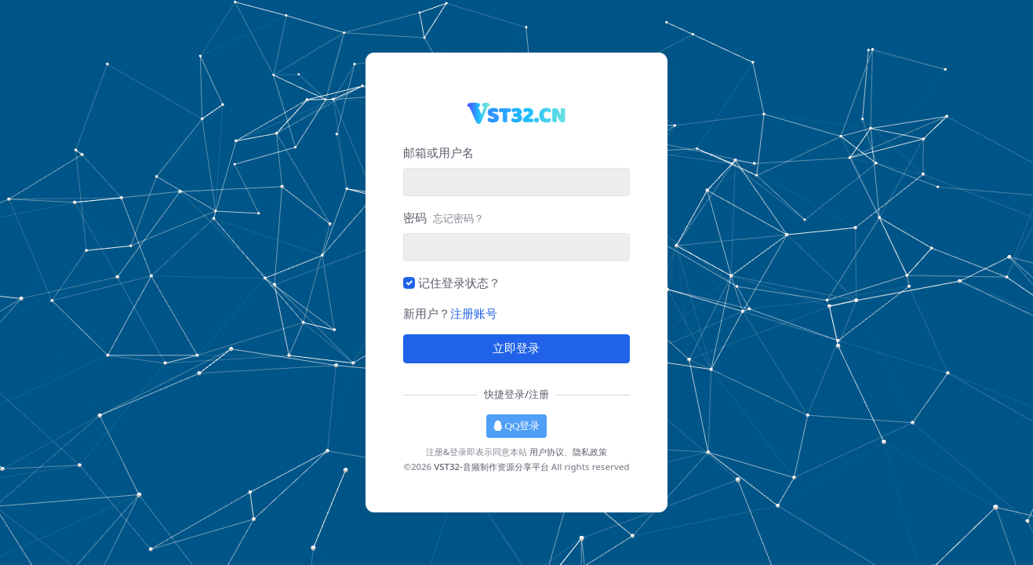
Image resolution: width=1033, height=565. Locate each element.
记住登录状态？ (459, 282)
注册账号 (473, 313)
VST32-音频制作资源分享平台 (491, 466)
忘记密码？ (458, 218)
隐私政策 (590, 451)
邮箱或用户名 (438, 152)
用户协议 (546, 451)
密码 (443, 217)
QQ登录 (516, 426)
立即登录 (516, 348)
